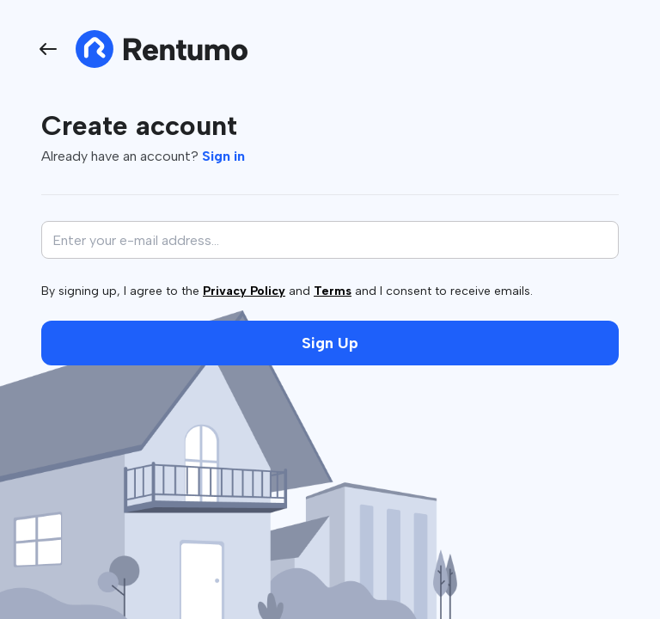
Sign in (223, 156)
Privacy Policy (244, 291)
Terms (332, 291)
